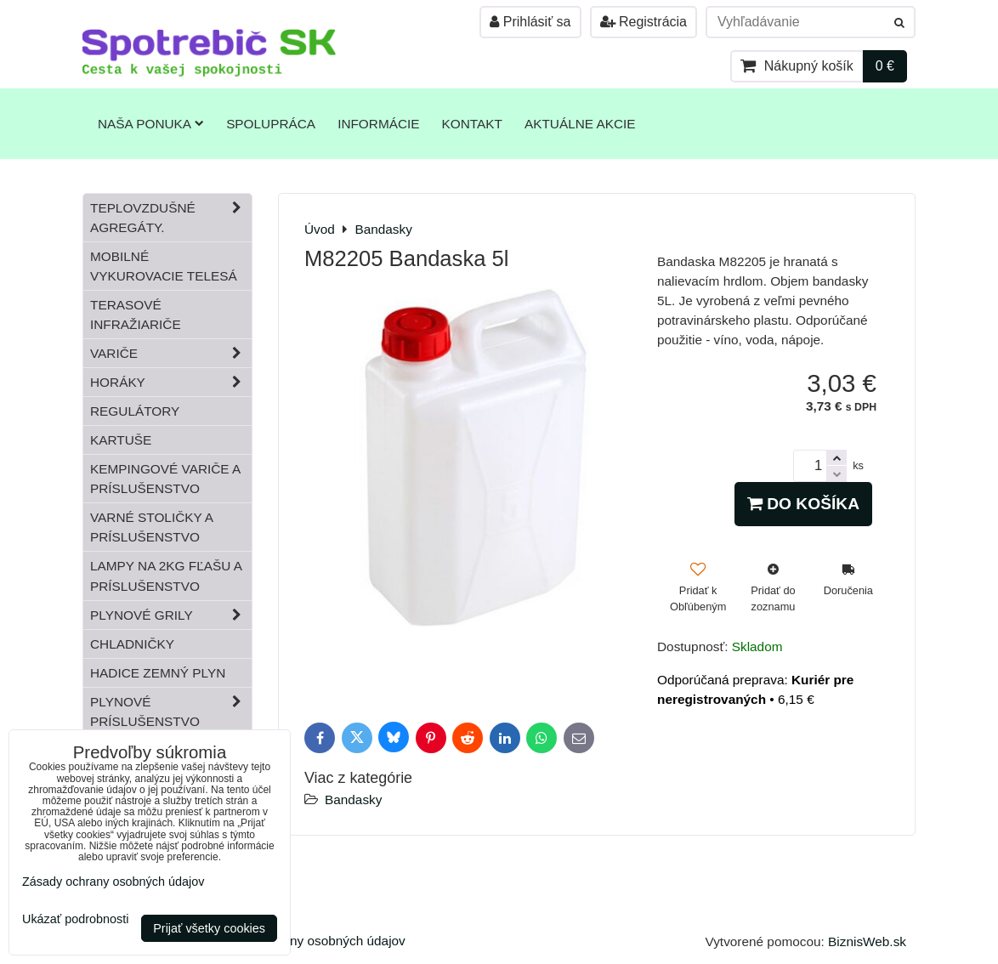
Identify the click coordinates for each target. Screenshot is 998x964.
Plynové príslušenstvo (171, 711)
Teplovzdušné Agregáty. (171, 217)
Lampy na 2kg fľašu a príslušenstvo (166, 576)
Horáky (171, 382)
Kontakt (472, 123)
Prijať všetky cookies (209, 928)
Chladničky (132, 644)
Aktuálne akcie (580, 123)
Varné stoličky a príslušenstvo (151, 527)
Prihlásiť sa (530, 21)
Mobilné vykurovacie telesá (163, 266)
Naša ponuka (151, 123)
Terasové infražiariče (135, 315)
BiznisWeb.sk (867, 941)
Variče (171, 353)
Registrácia (643, 21)
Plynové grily (171, 615)
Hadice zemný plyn (157, 673)
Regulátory (134, 411)
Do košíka (803, 504)
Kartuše (120, 440)
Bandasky (353, 799)
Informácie (378, 123)
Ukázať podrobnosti (75, 919)
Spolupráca (270, 123)
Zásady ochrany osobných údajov (308, 940)
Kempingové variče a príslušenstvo (165, 479)
